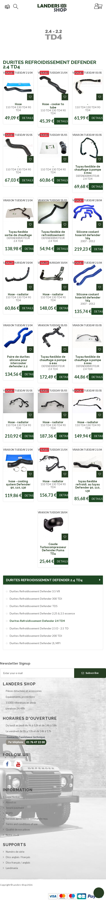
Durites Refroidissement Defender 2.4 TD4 (37, 620)
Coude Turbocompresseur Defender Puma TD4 (53, 549)
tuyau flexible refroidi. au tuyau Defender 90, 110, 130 (87, 486)
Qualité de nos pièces (18, 829)
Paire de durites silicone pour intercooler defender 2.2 (18, 361)
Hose (18, 104)
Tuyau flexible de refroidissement (53, 233)
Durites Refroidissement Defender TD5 (33, 606)
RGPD (9, 813)
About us (11, 802)
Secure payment (15, 807)
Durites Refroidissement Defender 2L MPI (35, 643)
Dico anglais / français (18, 857)
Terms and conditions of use (21, 824)
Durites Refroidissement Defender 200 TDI (35, 635)
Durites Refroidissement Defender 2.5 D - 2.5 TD (39, 628)
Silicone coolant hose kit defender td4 (87, 235)
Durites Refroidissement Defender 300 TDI (35, 598)
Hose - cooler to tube (53, 106)
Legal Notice (13, 796)
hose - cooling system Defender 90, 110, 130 (18, 484)
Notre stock (12, 835)
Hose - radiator (18, 294)
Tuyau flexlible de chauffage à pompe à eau (87, 169)
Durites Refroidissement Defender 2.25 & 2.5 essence (42, 613)
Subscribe (90, 673)
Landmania (12, 868)
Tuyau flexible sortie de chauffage (18, 233)
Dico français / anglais (18, 862)
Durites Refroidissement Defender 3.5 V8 (34, 591)
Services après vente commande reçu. (27, 818)
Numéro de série (15, 851)
